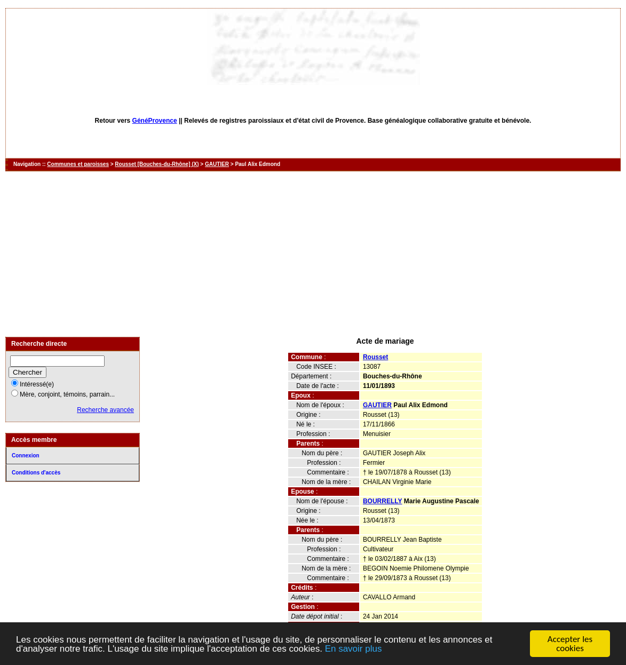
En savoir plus (353, 649)
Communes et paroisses (78, 164)
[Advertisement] (313, 254)
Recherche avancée (105, 410)
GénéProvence (154, 120)
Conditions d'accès (36, 473)
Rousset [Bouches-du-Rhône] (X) (157, 164)
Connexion (25, 455)
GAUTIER (217, 164)
